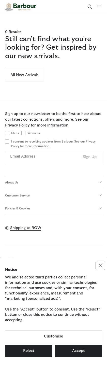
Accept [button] (78, 351)
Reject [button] (28, 351)
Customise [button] (53, 336)
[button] (100, 265)
